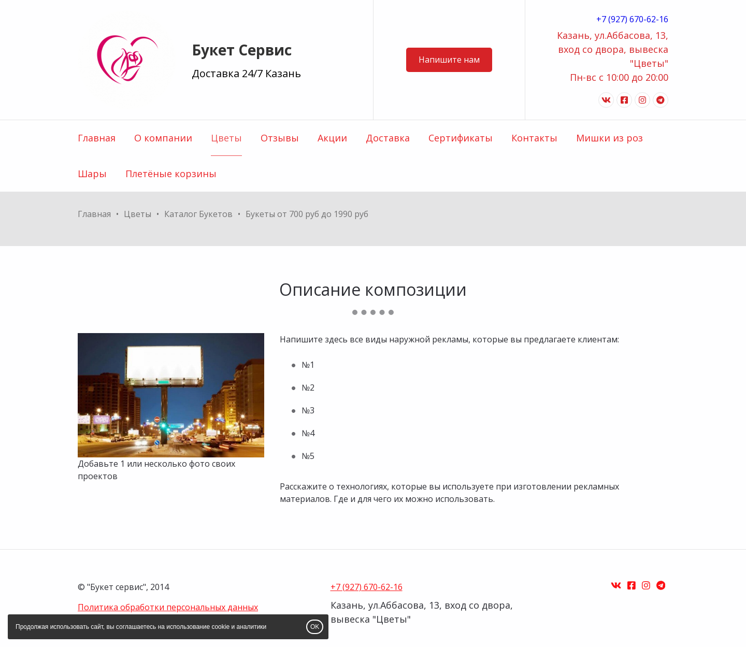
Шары (92, 173)
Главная (97, 138)
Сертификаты (460, 138)
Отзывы (280, 138)
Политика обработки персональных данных (168, 607)
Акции (332, 138)
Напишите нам (449, 59)
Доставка (388, 138)
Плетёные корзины (171, 173)
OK (314, 626)
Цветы (226, 138)
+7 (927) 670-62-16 (632, 19)
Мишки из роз (609, 138)
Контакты (534, 138)
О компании (163, 138)
